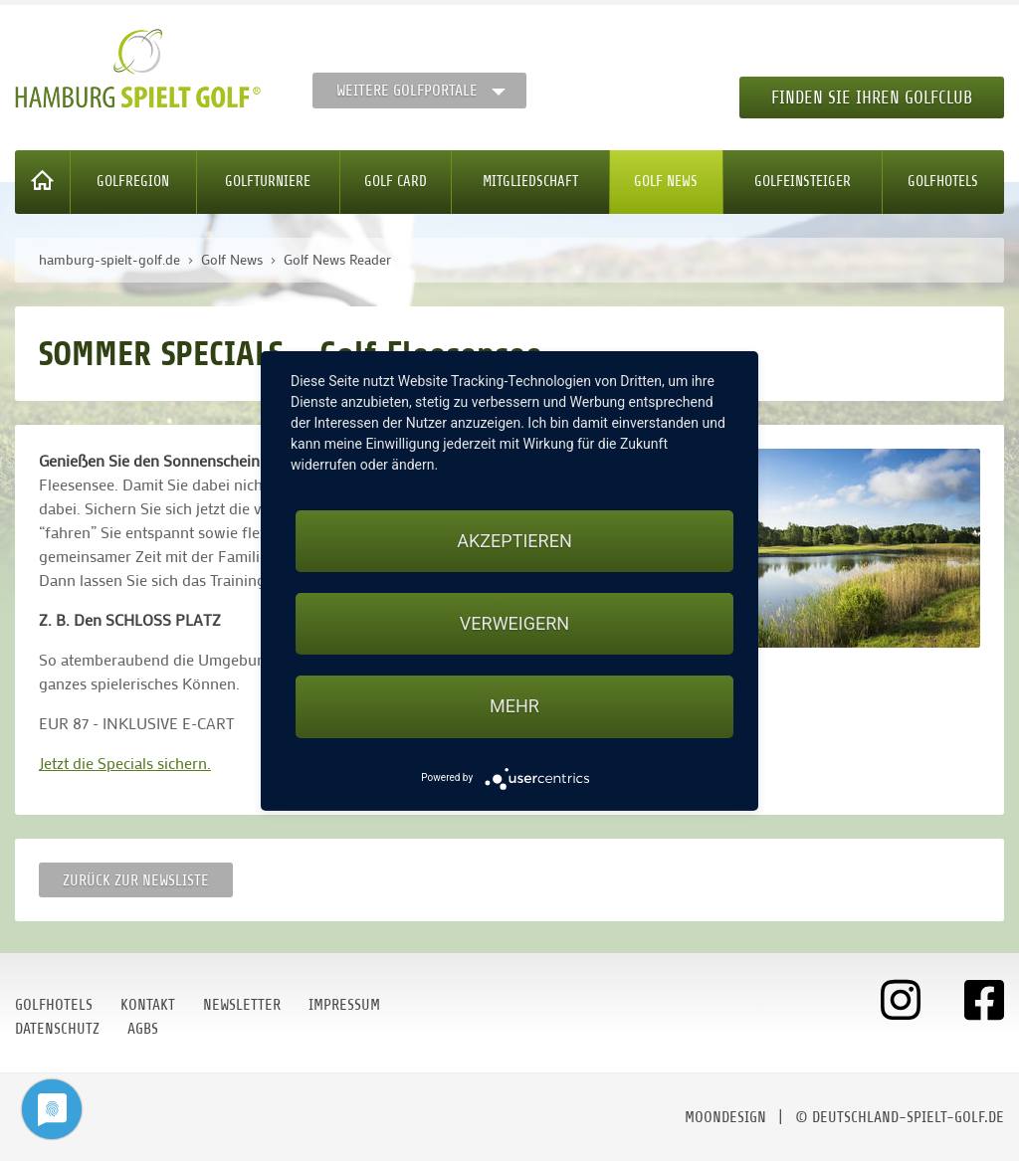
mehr (514, 705)
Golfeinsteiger (802, 181)
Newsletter (242, 1005)
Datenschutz (57, 1029)
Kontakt (147, 1005)
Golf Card (395, 181)
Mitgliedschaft (530, 181)
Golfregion (133, 181)
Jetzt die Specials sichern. (125, 762)
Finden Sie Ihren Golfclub (871, 97)
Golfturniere (267, 181)
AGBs (142, 1029)
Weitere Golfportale (407, 90)
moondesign (725, 1117)
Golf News (666, 181)
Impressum (344, 1005)
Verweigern (514, 623)
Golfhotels (943, 181)
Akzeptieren (514, 540)
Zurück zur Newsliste (136, 880)
